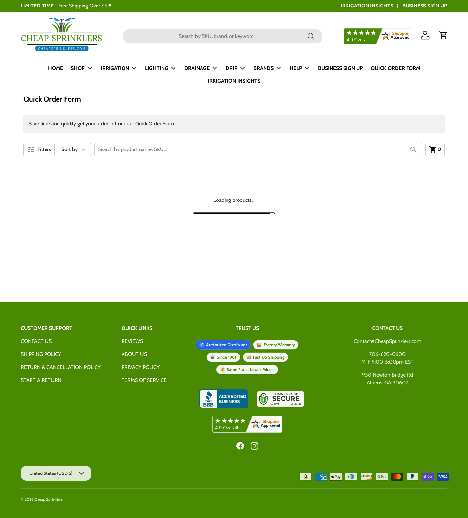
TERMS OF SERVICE (144, 380)
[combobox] (223, 36)
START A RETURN (41, 380)
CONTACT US (36, 341)
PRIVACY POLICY (141, 367)
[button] (443, 35)
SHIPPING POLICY (41, 354)
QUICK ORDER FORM (395, 68)
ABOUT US (134, 354)
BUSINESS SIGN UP (424, 6)
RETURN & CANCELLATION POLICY (61, 367)
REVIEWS (132, 341)
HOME (55, 68)
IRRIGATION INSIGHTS (367, 6)
